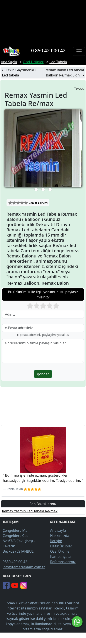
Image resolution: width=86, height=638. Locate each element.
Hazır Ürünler (61, 546)
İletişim (56, 540)
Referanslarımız (63, 561)
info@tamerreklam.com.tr (24, 567)
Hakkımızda (59, 535)
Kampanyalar (61, 556)
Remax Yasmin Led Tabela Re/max (29, 511)
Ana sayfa (58, 530)
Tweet (79, 88)
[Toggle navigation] (79, 51)
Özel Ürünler (60, 551)
